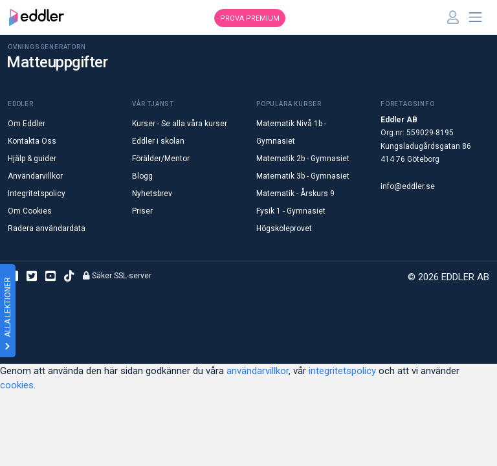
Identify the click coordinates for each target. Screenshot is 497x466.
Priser (142, 211)
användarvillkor (257, 371)
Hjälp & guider (32, 158)
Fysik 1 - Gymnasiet (291, 211)
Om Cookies (30, 211)
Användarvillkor (35, 176)
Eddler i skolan (158, 141)
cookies (17, 385)
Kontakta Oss (32, 141)
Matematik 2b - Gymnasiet (302, 158)
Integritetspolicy (36, 193)
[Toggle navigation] (476, 17)
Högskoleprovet (284, 228)
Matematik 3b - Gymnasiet (302, 176)
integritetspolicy (342, 371)
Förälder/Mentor (161, 158)
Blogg (142, 176)
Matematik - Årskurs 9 (295, 193)
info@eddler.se (408, 186)
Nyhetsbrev (152, 193)
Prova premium (250, 18)
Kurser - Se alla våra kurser (179, 123)
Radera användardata (46, 228)
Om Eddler (26, 123)
